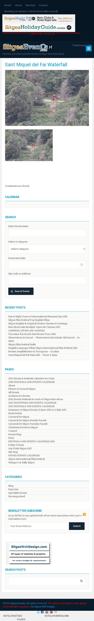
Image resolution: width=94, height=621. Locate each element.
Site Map (30, 5)
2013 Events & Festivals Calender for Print (31, 378)
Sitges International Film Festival (26, 459)
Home (7, 5)
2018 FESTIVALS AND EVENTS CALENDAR (31, 382)
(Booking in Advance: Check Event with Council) (31, 11)
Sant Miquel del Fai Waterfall (36, 64)
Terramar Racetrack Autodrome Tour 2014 (32, 334)
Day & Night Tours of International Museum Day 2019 (37, 316)
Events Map (14, 434)
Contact (43, 5)
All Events (13, 392)
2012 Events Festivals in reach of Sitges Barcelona (35, 399)
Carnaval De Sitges (18, 416)
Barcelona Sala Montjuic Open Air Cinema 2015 (34, 327)
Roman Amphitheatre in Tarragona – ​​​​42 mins (33, 351)
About (18, 5)
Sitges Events (17, 603)
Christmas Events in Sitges (23, 427)
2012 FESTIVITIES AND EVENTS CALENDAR (32, 402)
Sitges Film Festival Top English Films (29, 320)
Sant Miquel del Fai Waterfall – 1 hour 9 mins (32, 355)
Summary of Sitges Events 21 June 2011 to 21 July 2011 (37, 409)
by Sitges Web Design (43, 606)
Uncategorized (16, 496)
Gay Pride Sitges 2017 (20, 448)
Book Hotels (15, 413)
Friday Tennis (16, 445)
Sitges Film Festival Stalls (22, 344)
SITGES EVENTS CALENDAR (24, 455)
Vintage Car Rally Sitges (21, 462)
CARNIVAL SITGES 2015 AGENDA (26, 330)
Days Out (13, 489)
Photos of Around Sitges (21, 388)
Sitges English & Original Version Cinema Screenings (38, 323)
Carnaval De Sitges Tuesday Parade (28, 423)
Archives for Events (19, 395)
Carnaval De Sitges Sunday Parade (27, 420)
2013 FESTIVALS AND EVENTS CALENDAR (31, 406)
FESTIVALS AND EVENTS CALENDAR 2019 (31, 441)
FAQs (11, 437)
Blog (11, 485)
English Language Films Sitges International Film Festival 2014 (43, 348)
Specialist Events (17, 492)
